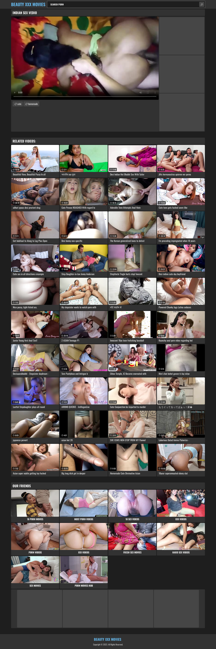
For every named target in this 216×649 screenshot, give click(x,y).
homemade (33, 104)
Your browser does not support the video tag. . (85, 58)
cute (19, 104)
